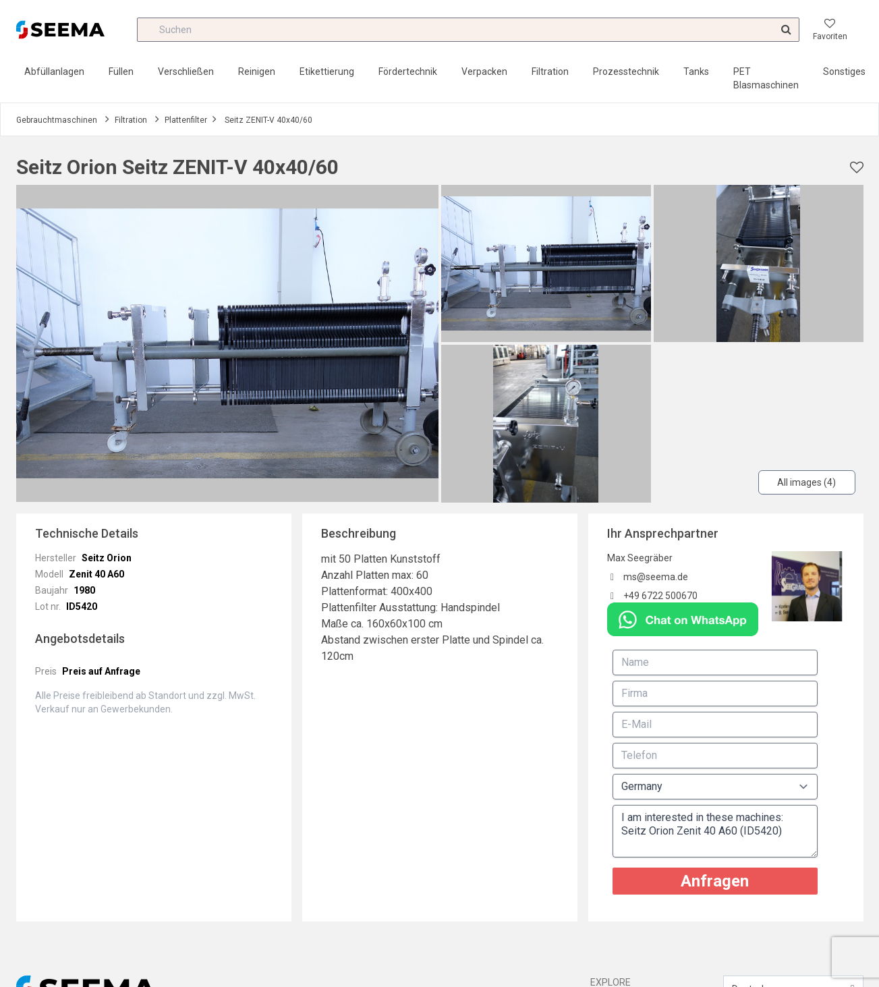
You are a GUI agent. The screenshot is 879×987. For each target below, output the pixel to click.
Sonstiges (844, 71)
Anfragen (715, 881)
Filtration (550, 71)
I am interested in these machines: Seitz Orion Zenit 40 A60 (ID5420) (715, 831)
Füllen (121, 71)
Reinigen (256, 71)
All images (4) (806, 482)
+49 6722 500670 (660, 595)
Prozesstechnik (626, 71)
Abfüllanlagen (54, 71)
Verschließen (186, 71)
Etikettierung (327, 71)
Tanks (696, 71)
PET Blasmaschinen (766, 78)
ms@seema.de (655, 576)
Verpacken (484, 71)
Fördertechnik (407, 71)
